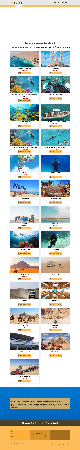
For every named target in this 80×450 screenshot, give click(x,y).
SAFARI (55, 6)
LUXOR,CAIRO (41, 6)
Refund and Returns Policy (16, 437)
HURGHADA (32, 6)
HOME (12, 431)
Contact (13, 434)
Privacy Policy (14, 436)
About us (13, 433)
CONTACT (61, 6)
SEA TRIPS (48, 6)
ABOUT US (25, 6)
